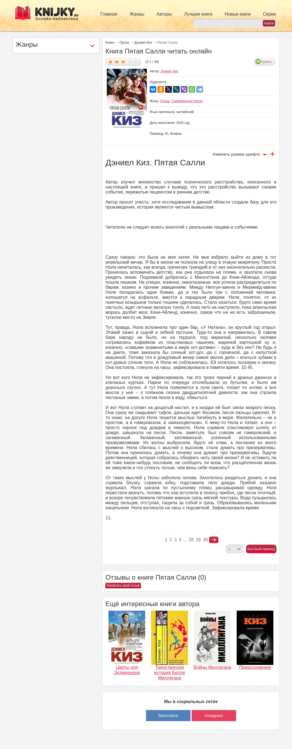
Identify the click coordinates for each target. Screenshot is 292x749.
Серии (269, 14)
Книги (109, 43)
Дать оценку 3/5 (123, 61)
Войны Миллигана (212, 667)
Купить (266, 62)
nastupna (213, 540)
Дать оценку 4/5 (129, 61)
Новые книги (238, 14)
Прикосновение (255, 667)
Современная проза (187, 101)
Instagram (213, 715)
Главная (108, 14)
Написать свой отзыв (123, 586)
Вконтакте (168, 715)
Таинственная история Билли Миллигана (169, 672)
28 (191, 539)
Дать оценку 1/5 (110, 61)
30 (205, 539)
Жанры (137, 14)
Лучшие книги (198, 14)
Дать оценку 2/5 (117, 61)
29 (198, 539)
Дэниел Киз (143, 43)
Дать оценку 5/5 (136, 61)
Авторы (164, 14)
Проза (124, 43)
